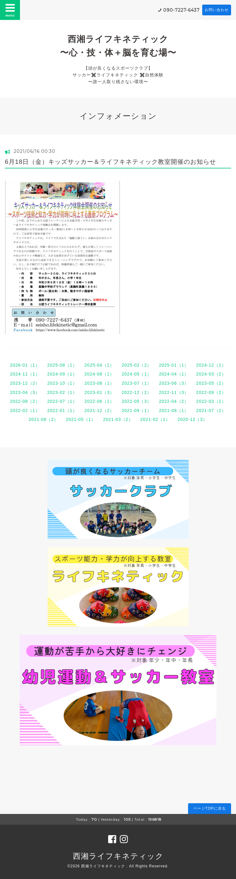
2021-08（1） (174, 410)
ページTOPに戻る (209, 808)
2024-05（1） (136, 374)
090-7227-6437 (181, 10)
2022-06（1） (99, 401)
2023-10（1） (62, 383)
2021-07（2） (211, 410)
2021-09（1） (136, 410)
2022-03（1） (211, 401)
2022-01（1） (62, 410)
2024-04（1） (174, 374)
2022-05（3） (136, 401)
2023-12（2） (25, 383)
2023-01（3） (99, 392)
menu (10, 9)
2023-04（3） (25, 392)
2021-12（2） (99, 410)
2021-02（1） (155, 419)
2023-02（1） (62, 392)
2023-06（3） (174, 383)
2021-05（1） (81, 419)
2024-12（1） (211, 365)
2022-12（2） (136, 392)
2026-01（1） (25, 365)
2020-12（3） (192, 419)
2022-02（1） (25, 410)
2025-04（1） (99, 365)
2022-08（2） (25, 401)
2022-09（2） (211, 392)
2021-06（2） (43, 419)
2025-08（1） (62, 365)
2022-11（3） (174, 392)
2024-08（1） (99, 374)
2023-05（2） (211, 383)
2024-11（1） (25, 374)
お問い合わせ (217, 10)
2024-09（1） (62, 374)
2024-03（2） (211, 374)
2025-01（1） (174, 365)
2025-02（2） (136, 365)
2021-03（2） (118, 419)
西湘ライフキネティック (118, 856)
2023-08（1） (99, 383)
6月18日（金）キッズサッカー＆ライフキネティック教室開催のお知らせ (110, 161)
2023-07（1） (136, 383)
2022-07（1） (62, 401)
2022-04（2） (174, 401)
